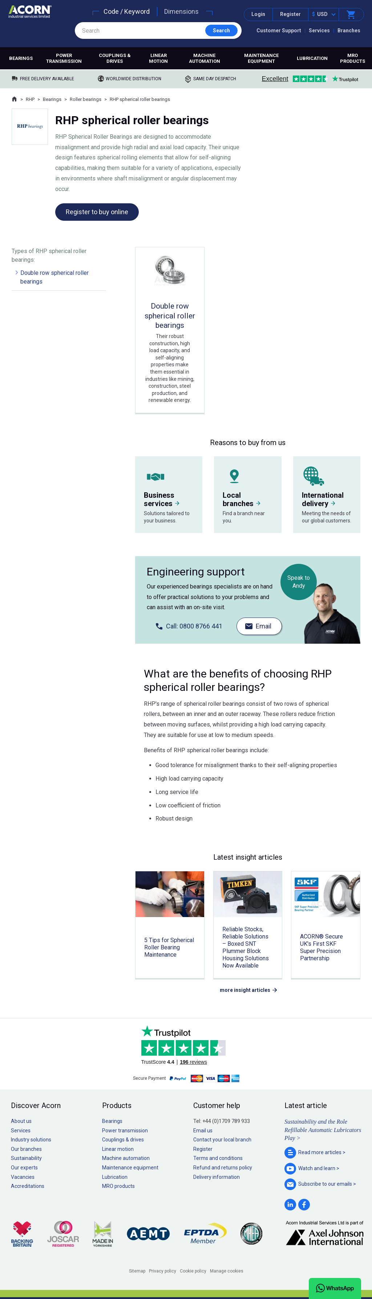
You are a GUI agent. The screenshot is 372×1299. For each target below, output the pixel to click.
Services (319, 30)
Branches (348, 30)
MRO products (352, 58)
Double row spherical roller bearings (54, 277)
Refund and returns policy (222, 1167)
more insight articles (245, 990)
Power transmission (64, 58)
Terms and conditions (218, 1158)
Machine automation (204, 58)
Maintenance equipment (261, 58)
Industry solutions (31, 1140)
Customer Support (278, 30)
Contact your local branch (222, 1140)
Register (290, 14)
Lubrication (312, 58)
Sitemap (137, 1271)
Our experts (24, 1167)
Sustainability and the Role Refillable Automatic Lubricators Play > (322, 1130)
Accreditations (27, 1186)
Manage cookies (226, 1271)
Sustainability (26, 1158)
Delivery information (216, 1177)
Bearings (21, 58)
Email (263, 626)
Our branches (26, 1149)
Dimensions (181, 11)
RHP (30, 99)
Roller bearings (85, 99)
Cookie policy (193, 1271)
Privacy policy (162, 1271)
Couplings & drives (115, 58)
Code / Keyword (127, 11)
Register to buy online (97, 212)
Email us (203, 1130)
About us (21, 1121)
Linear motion (158, 58)
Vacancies (23, 1177)
